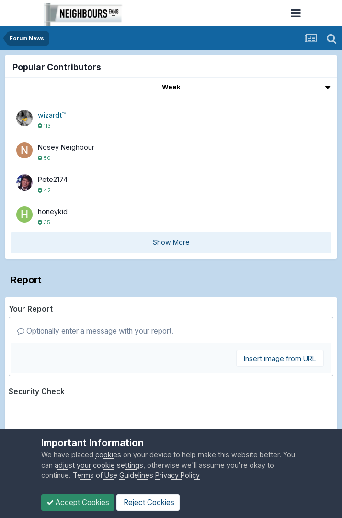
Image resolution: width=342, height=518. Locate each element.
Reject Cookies (148, 502)
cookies (108, 454)
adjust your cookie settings (99, 465)
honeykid (53, 211)
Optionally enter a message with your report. (95, 331)
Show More (171, 242)
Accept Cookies (77, 502)
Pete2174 (53, 179)
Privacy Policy (177, 475)
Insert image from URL (280, 358)
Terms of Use (95, 475)
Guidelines (136, 475)
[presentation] (81, 418)
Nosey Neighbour (66, 147)
